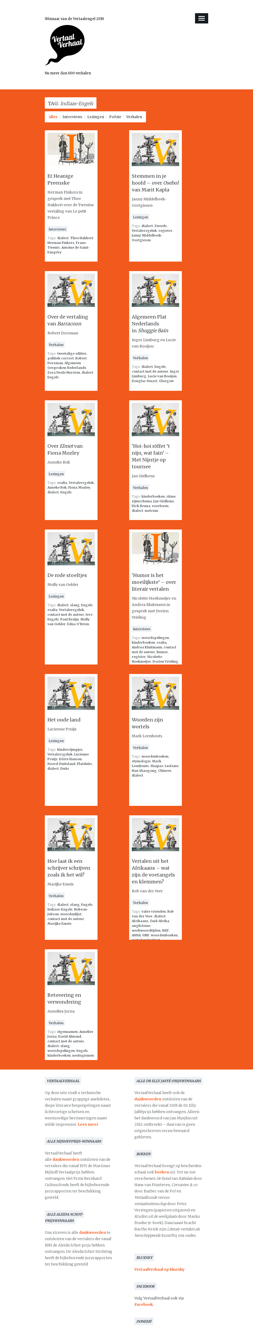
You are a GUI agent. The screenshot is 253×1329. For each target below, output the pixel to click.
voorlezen (160, 506)
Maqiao (156, 766)
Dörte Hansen (70, 759)
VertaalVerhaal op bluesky (159, 1269)
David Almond (69, 1036)
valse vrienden (154, 911)
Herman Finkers (60, 243)
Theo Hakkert (81, 238)
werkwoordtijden (146, 930)
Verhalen (134, 117)
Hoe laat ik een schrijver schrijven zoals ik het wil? (68, 868)
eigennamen (67, 1032)
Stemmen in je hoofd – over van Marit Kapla (155, 183)
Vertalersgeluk (144, 231)
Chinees (164, 771)
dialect (63, 238)
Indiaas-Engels (59, 909)
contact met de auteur (150, 371)
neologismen (83, 1055)
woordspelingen (155, 638)
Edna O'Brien (78, 624)
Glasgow (166, 381)
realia (62, 483)
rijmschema (142, 501)
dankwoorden (65, 1159)
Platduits (84, 764)
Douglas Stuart (144, 381)
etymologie (141, 761)
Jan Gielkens (163, 501)
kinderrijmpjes (69, 750)
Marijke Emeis (59, 924)
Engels (53, 377)
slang (75, 605)
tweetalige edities (71, 353)
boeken (162, 1172)
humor (162, 652)
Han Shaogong (144, 771)
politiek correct (60, 358)
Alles (53, 117)
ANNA (136, 935)
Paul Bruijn (69, 619)
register (165, 231)
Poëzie (115, 117)
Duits (64, 769)
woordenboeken (155, 756)
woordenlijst (70, 914)
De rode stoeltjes (67, 575)
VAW (145, 935)
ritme (171, 496)
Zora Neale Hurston (63, 372)
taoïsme (171, 766)
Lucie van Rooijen (162, 376)
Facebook (143, 1304)
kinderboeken (153, 496)
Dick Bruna (141, 506)
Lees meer (88, 1124)
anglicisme (141, 926)
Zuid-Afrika (159, 921)
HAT (165, 930)
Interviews (72, 117)
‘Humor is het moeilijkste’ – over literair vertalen (154, 582)
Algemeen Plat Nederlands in (150, 324)
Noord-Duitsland (61, 764)
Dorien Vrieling (165, 661)
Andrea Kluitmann (147, 647)
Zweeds (160, 226)
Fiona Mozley (79, 487)
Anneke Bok (57, 487)
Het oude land (64, 720)
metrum (151, 511)
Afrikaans (140, 921)
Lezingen (95, 117)
